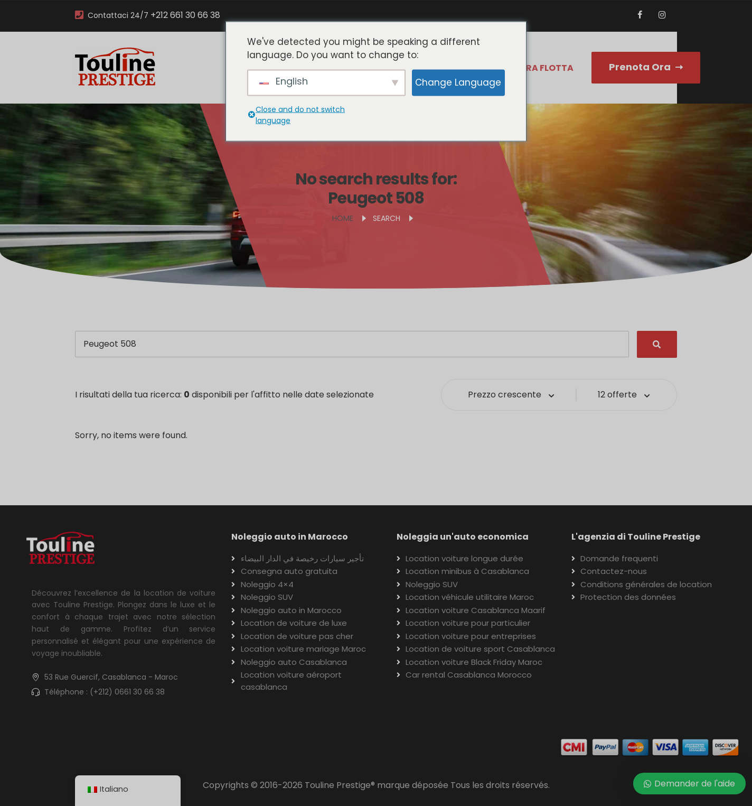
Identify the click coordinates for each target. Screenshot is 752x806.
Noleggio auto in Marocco (289, 537)
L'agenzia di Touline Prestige (635, 537)
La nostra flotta (532, 68)
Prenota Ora (646, 66)
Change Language (458, 82)
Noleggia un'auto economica (463, 537)
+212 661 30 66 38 (185, 15)
